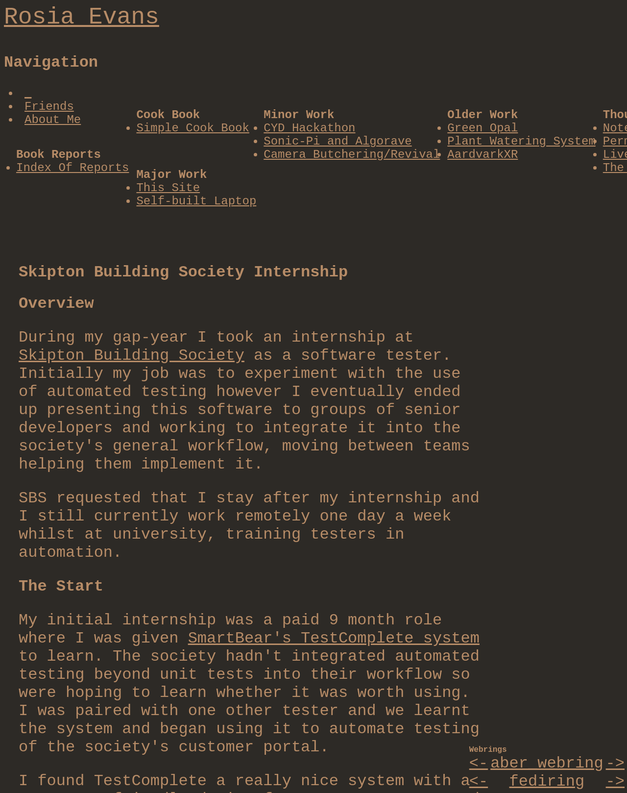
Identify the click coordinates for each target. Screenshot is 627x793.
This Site (168, 188)
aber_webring (546, 763)
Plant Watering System (521, 141)
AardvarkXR (482, 154)
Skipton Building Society (131, 356)
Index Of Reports (72, 167)
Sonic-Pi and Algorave (337, 141)
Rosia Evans (81, 17)
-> (615, 763)
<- (478, 763)
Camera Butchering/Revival (352, 154)
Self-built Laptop (196, 201)
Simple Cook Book (192, 128)
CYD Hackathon (309, 128)
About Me (52, 119)
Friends (49, 106)
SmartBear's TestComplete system (334, 638)
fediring (547, 781)
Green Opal (482, 128)
